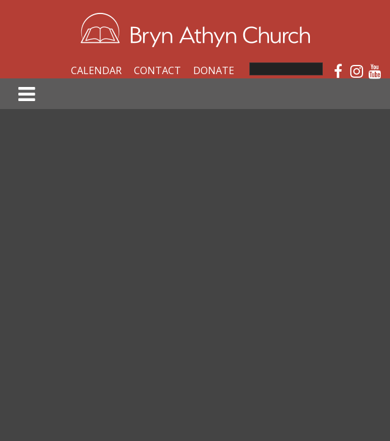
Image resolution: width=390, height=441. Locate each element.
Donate (213, 70)
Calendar (96, 70)
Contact (157, 70)
